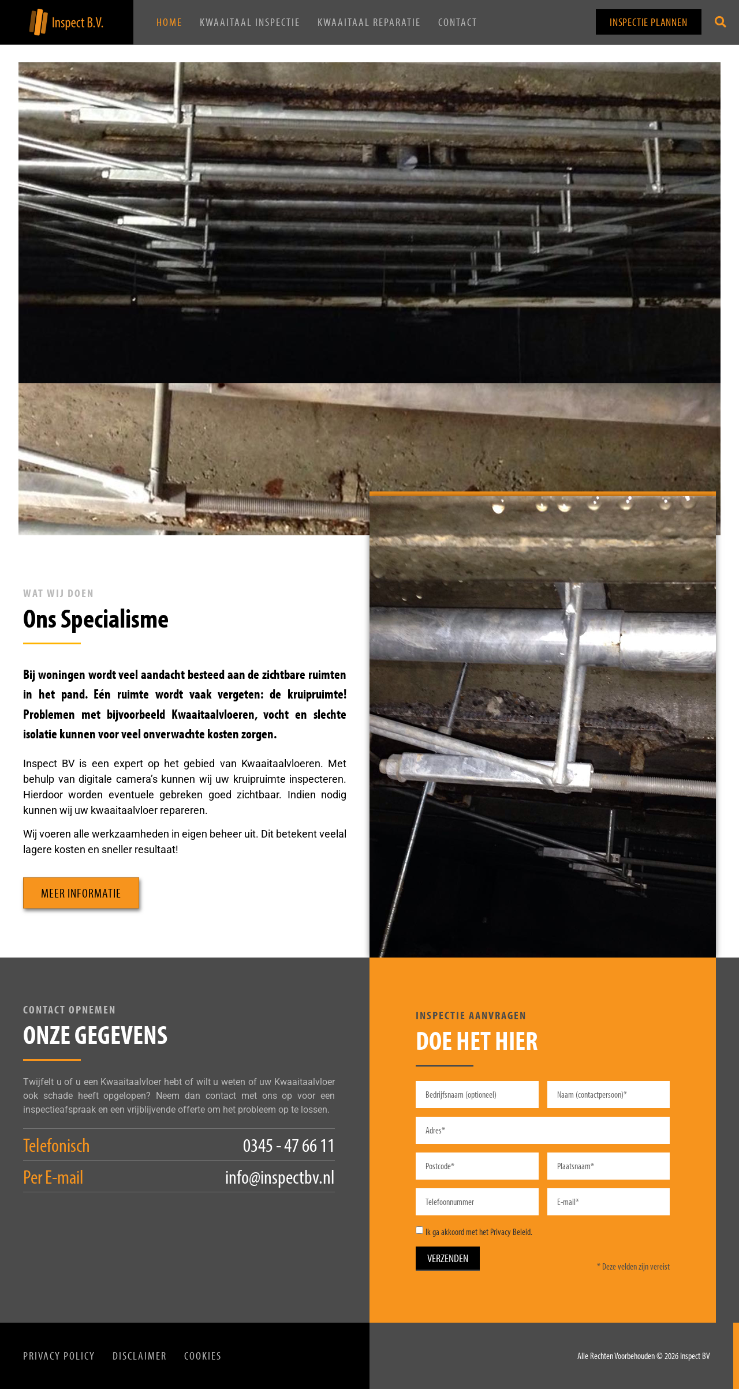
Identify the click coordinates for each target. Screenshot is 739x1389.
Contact (457, 22)
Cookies (203, 1355)
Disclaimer (140, 1355)
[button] (720, 22)
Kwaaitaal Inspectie (250, 22)
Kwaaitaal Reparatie (369, 22)
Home (169, 22)
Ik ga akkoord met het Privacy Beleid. (479, 1231)
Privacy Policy (59, 1355)
